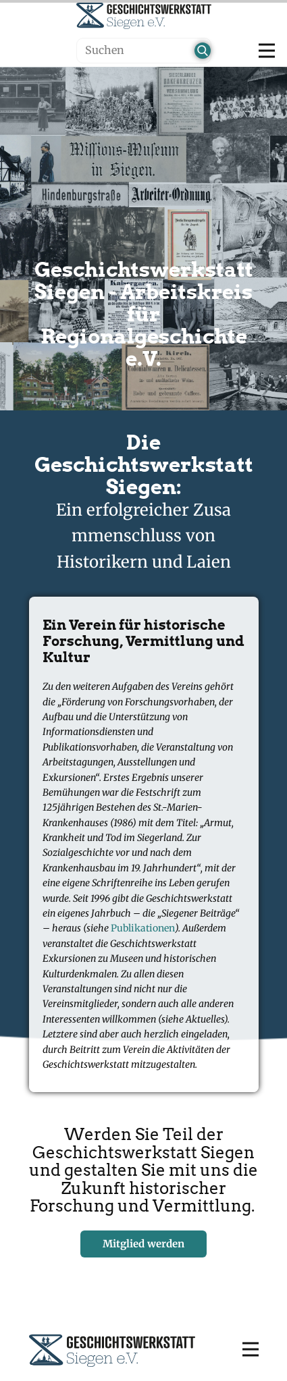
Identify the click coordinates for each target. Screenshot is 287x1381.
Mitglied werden (143, 1243)
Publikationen (143, 928)
